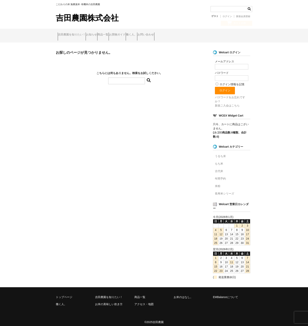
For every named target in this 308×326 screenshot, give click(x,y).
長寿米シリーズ (224, 190)
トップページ (64, 293)
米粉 (217, 182)
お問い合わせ (185, 35)
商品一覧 (120, 35)
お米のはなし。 (183, 293)
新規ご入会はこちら (227, 102)
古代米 (219, 167)
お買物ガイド (142, 35)
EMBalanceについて (225, 293)
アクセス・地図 (144, 301)
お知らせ (100, 35)
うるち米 (220, 153)
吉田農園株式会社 (87, 18)
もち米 (219, 160)
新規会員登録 (243, 16)
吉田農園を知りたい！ (73, 35)
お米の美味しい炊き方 (109, 301)
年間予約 (220, 175)
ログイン (227, 16)
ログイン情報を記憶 (230, 81)
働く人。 (163, 35)
